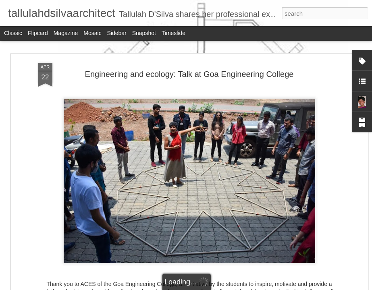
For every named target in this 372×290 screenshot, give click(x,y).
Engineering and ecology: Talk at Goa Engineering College (189, 74)
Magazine (66, 33)
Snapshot (144, 33)
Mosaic (92, 33)
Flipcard (38, 33)
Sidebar (117, 33)
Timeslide (173, 33)
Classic (13, 33)
